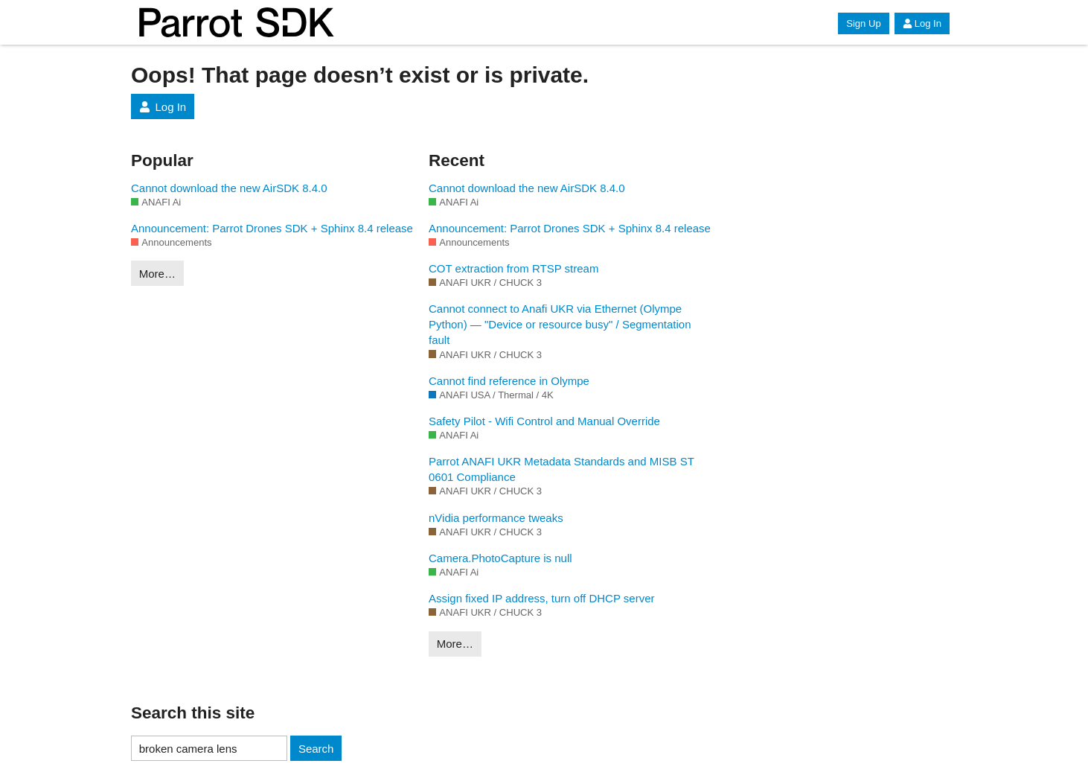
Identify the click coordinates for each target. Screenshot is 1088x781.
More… (157, 273)
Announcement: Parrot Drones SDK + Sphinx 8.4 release (272, 228)
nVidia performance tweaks (496, 517)
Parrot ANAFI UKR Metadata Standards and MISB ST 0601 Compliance (561, 469)
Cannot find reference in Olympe (509, 380)
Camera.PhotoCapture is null (500, 558)
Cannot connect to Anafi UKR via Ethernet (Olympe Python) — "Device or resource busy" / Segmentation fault (560, 324)
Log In (922, 23)
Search (316, 748)
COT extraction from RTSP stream (513, 268)
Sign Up (863, 23)
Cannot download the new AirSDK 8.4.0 (229, 188)
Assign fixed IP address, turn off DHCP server (541, 598)
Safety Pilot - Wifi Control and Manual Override (544, 421)
